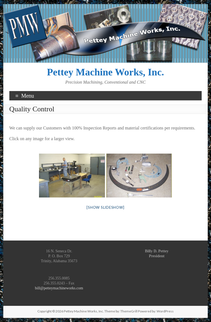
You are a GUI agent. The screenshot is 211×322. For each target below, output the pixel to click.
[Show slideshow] (105, 207)
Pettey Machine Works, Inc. (105, 72)
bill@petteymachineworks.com (59, 288)
